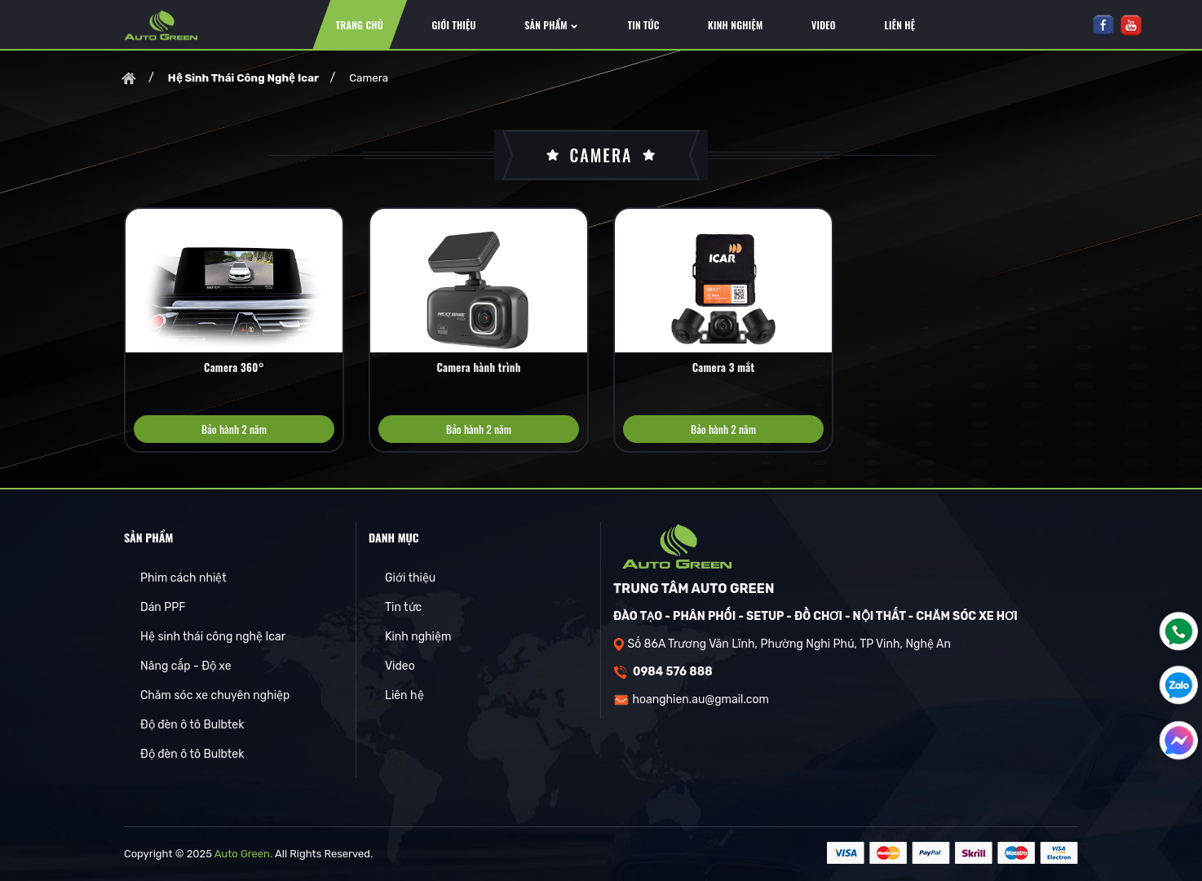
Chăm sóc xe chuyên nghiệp (214, 695)
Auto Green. (243, 854)
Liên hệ (404, 695)
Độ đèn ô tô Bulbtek (192, 725)
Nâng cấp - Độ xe (186, 666)
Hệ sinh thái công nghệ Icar (212, 637)
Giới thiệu (410, 578)
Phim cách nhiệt (183, 578)
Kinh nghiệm (418, 637)
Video (400, 666)
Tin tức (403, 607)
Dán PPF (162, 607)
